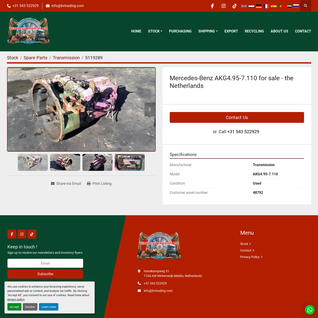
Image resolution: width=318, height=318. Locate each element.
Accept (14, 307)
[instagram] (223, 5)
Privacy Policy (250, 257)
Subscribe (45, 274)
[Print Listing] (99, 183)
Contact (303, 31)
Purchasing (180, 31)
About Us (279, 31)
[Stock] (12, 57)
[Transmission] (66, 57)
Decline (30, 307)
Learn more (48, 307)
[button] (155, 31)
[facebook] (211, 5)
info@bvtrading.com (67, 6)
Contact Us (237, 117)
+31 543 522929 (25, 6)
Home (136, 31)
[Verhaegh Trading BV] (159, 246)
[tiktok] (234, 5)
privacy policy (15, 299)
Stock (154, 31)
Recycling (254, 31)
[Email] (45, 263)
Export (231, 31)
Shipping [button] (206, 31)
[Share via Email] (66, 183)
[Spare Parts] (35, 57)
